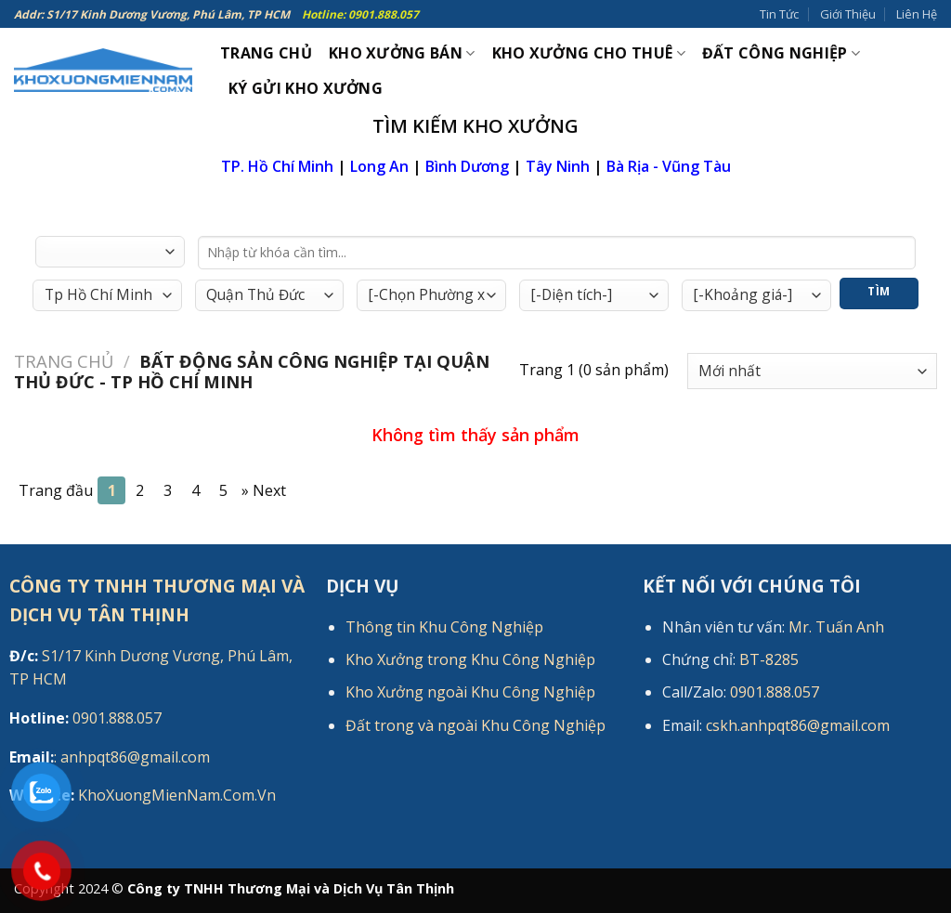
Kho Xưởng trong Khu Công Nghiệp (470, 659)
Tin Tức (779, 14)
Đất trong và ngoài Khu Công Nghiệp (475, 725)
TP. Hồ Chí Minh (277, 166)
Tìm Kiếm (879, 296)
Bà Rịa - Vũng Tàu (668, 166)
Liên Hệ (916, 14)
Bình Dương (467, 166)
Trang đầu (56, 490)
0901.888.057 (85, 718)
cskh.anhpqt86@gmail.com (798, 725)
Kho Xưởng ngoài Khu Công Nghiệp (470, 692)
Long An (379, 166)
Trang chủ (63, 360)
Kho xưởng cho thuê (588, 53)
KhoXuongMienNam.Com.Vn (142, 795)
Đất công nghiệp (781, 53)
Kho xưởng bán (402, 53)
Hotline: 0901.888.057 (360, 14)
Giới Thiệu (848, 14)
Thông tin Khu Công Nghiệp (444, 627)
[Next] (263, 490)
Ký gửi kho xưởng (305, 88)
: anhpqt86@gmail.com (109, 757)
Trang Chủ (266, 53)
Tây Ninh (558, 166)
